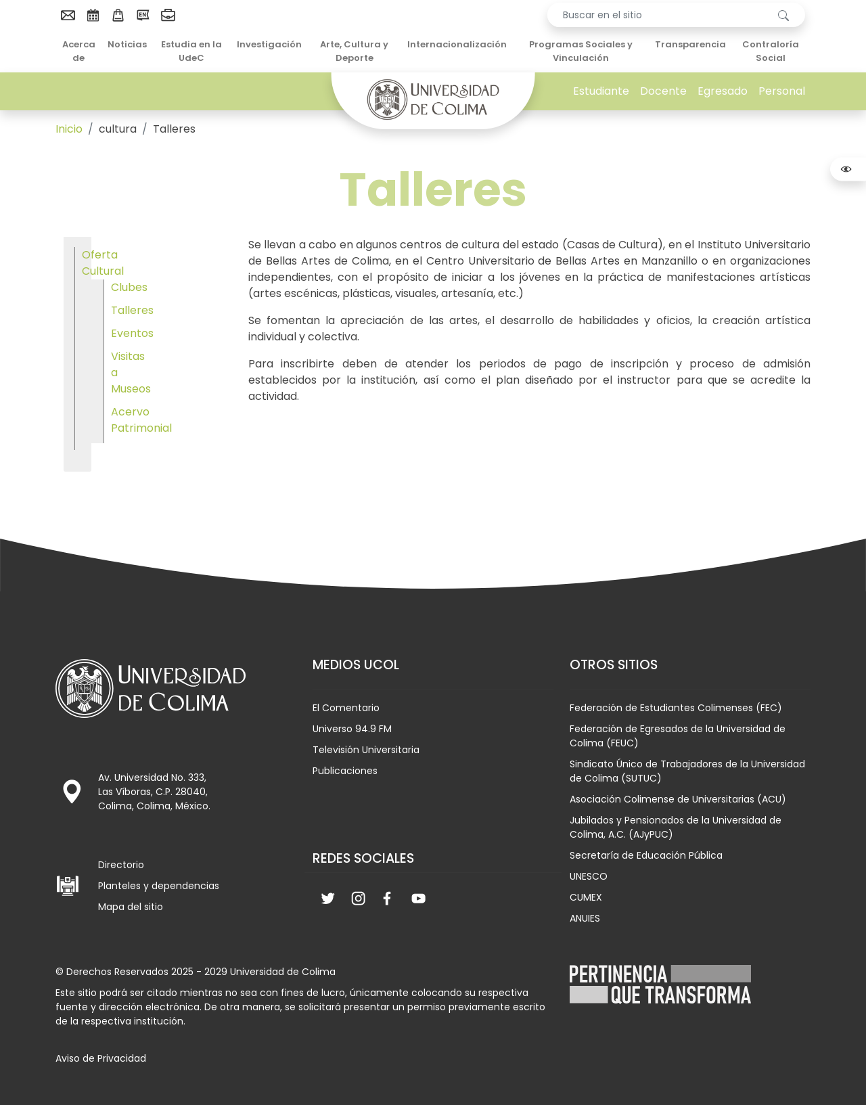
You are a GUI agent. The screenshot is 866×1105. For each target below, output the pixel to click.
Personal (781, 91)
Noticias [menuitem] (127, 44)
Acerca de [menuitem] (78, 51)
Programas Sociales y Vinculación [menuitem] (581, 51)
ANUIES (585, 918)
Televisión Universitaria (366, 750)
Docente (663, 91)
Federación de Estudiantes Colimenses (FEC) (676, 708)
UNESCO (589, 876)
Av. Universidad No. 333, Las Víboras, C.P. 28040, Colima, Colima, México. (154, 792)
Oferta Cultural (103, 263)
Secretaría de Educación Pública (646, 855)
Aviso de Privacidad (100, 1058)
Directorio (121, 865)
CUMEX (586, 897)
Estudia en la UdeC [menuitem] (191, 51)
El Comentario (346, 708)
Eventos (132, 333)
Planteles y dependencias (158, 886)
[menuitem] (68, 15)
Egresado (723, 91)
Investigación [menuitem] (269, 44)
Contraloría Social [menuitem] (770, 51)
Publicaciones (345, 770)
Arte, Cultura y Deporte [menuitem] (354, 51)
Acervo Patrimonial (141, 420)
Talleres (132, 310)
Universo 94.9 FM (352, 729)
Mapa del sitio (130, 907)
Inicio (69, 129)
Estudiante (601, 91)
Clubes (129, 287)
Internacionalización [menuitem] (457, 44)
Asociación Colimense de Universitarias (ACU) (678, 799)
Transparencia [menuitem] (690, 44)
